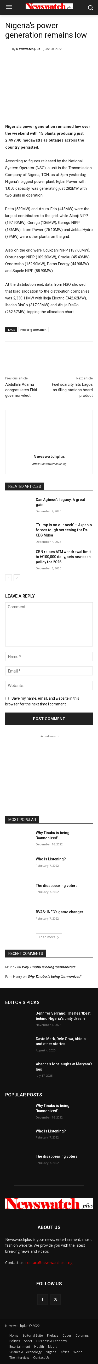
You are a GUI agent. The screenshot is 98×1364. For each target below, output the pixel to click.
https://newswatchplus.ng (49, 464)
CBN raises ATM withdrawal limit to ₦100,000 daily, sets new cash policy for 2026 (63, 557)
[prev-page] (8, 577)
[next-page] (17, 577)
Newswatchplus (28, 49)
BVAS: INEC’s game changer (59, 912)
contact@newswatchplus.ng (48, 1262)
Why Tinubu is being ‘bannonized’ (49, 967)
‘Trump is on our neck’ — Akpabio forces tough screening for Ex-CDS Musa (64, 530)
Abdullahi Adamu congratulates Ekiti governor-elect (21, 390)
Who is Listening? (51, 859)
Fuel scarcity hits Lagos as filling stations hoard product (72, 390)
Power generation (33, 330)
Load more (49, 937)
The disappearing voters (57, 886)
